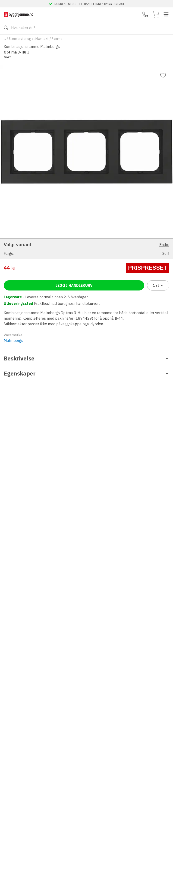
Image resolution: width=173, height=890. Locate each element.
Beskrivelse (86, 358)
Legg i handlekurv (74, 285)
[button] (86, 248)
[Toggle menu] (166, 14)
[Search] (86, 27)
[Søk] (6, 27)
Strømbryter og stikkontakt (29, 39)
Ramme (57, 39)
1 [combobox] (158, 285)
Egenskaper (86, 373)
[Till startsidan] (18, 14)
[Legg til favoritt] (163, 75)
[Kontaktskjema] (145, 14)
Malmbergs (13, 340)
